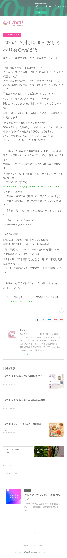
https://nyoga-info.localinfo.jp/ (19, 301)
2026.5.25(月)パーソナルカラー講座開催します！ (26, 424)
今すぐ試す (41, 12)
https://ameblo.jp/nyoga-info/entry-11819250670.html (31, 186)
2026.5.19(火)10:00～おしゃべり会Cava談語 (24, 400)
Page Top (33, 533)
